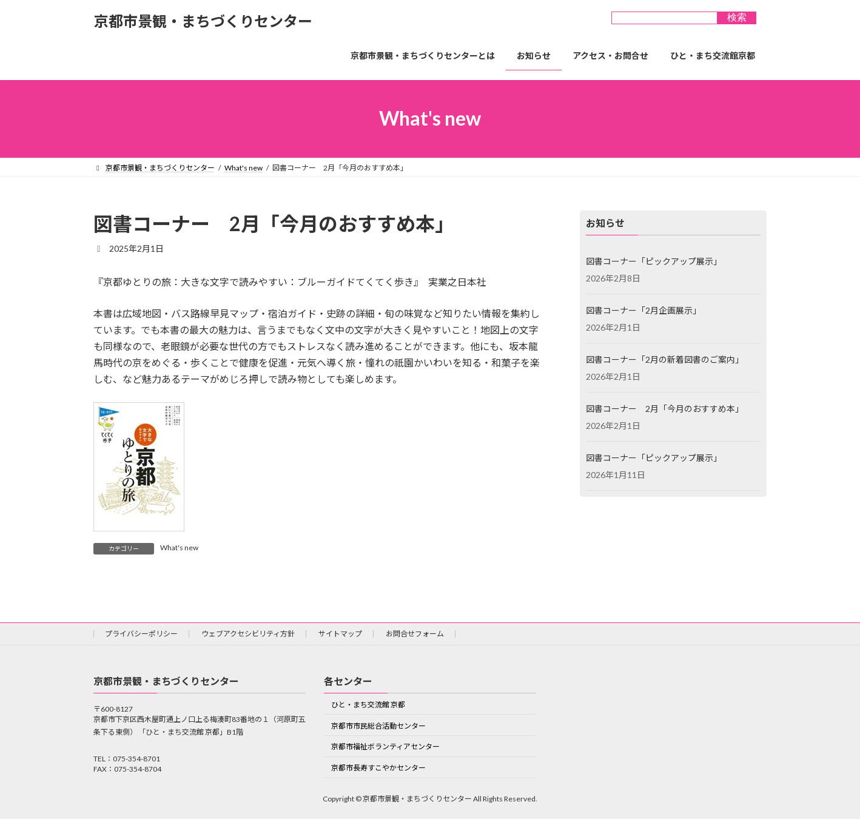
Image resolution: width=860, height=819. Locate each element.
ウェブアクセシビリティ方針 (248, 633)
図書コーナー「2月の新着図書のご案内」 (665, 359)
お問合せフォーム (415, 633)
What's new (179, 547)
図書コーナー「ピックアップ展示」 (654, 261)
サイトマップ (340, 633)
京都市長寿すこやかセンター (378, 767)
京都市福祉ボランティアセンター (385, 746)
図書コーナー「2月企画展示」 (643, 310)
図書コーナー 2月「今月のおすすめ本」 (665, 408)
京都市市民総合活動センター (378, 725)
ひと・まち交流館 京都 (368, 704)
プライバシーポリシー (141, 633)
